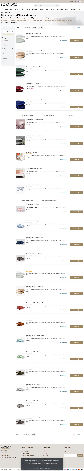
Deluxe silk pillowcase (31, 152)
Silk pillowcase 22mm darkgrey (34, 417)
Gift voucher (73, 9)
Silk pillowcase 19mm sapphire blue (34, 99)
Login (76, 1)
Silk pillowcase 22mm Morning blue (35, 335)
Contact (23, 450)
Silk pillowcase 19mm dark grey (34, 253)
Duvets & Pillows (26, 9)
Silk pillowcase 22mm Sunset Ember (35, 302)
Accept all (36, 468)
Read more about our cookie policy (42, 465)
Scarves (53, 9)
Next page (78, 27)
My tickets (45, 453)
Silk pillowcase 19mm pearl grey (34, 136)
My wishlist (45, 455)
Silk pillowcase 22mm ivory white (34, 270)
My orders (45, 451)
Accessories (60, 9)
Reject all (41, 468)
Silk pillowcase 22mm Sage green (34, 351)
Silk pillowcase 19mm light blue (33, 221)
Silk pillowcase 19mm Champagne (34, 50)
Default (34, 27)
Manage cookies (47, 468)
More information (63, 40)
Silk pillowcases (8, 9)
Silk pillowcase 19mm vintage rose (34, 119)
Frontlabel (18, 469)
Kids (47, 9)
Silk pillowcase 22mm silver (33, 384)
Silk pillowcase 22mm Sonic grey (34, 400)
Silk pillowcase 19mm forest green (34, 66)
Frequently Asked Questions (28, 455)
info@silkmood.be (6, 455)
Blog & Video (25, 456)
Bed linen (17, 9)
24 (29, 27)
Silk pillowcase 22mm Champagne (34, 286)
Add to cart (76, 40)
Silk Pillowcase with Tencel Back (34, 168)
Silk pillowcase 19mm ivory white (34, 33)
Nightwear (35, 9)
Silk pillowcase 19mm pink (32, 204)
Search (57, 5)
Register (71, 1)
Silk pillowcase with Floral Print (33, 185)
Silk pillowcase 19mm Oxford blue (34, 237)
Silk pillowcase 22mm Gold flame (34, 319)
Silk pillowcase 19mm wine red (33, 83)
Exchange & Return (26, 453)
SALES (66, 9)
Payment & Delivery (26, 451)
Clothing (42, 9)
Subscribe (80, 455)
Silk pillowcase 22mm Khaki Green (34, 368)
